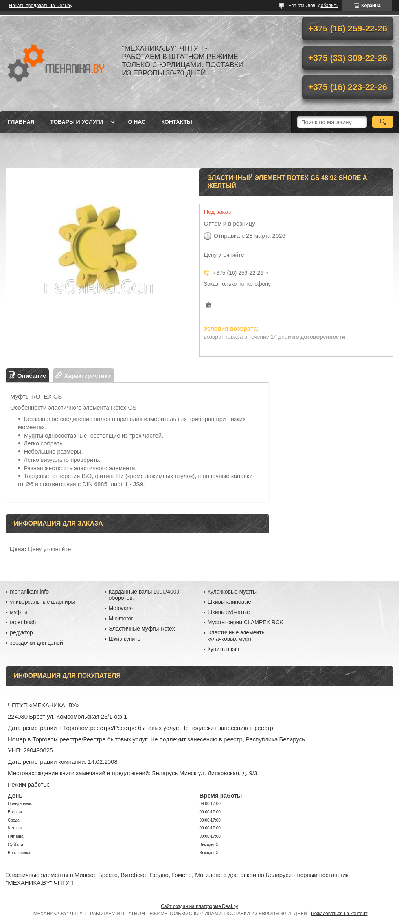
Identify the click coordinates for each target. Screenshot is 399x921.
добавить (328, 5)
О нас (136, 122)
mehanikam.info (29, 591)
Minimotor (120, 618)
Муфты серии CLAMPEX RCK (245, 622)
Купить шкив (223, 649)
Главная (21, 122)
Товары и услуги (76, 122)
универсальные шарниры (42, 602)
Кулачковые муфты (232, 591)
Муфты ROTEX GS (36, 396)
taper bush (23, 622)
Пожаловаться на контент (339, 913)
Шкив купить (124, 639)
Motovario (120, 608)
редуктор (21, 632)
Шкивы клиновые (229, 602)
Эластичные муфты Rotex (141, 628)
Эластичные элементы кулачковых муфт (237, 635)
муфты (18, 612)
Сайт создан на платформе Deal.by (199, 906)
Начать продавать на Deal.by (40, 5)
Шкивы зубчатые (229, 612)
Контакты (176, 122)
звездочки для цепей (36, 643)
